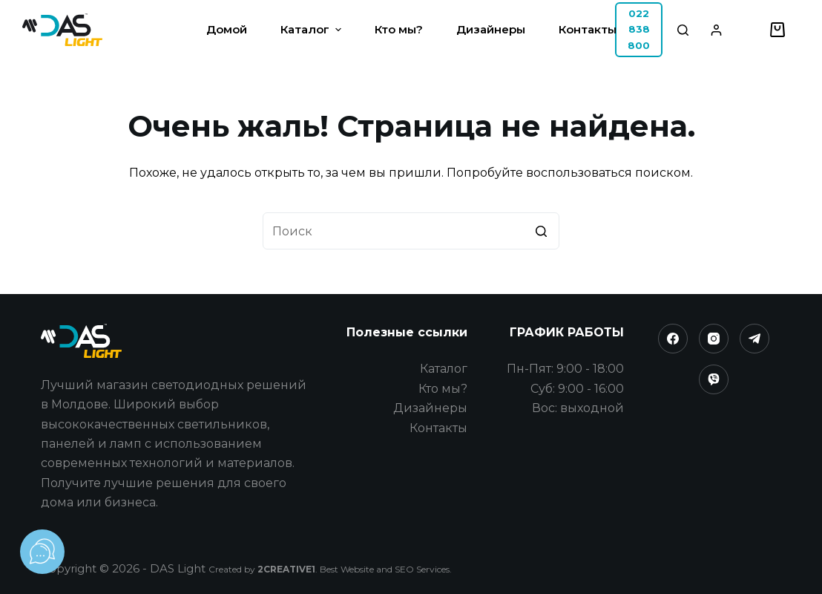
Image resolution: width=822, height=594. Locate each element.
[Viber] (714, 379)
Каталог (443, 369)
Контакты (438, 428)
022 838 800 (639, 29)
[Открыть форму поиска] (682, 30)
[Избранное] (749, 30)
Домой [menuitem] (226, 29)
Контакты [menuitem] (587, 29)
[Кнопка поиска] (540, 230)
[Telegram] (754, 338)
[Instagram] (714, 338)
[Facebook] (673, 338)
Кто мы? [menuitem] (399, 29)
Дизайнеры (430, 408)
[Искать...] (411, 230)
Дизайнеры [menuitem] (490, 29)
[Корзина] (777, 29)
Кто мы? (442, 389)
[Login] (716, 30)
